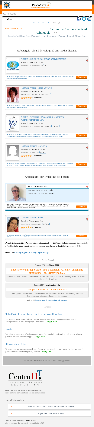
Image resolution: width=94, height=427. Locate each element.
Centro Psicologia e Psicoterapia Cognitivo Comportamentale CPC (42, 118)
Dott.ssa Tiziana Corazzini (34, 146)
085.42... (48, 126)
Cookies (67, 361)
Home (35, 23)
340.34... (51, 193)
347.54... (47, 94)
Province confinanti (13, 28)
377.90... (43, 152)
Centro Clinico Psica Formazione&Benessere (43, 58)
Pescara (50, 23)
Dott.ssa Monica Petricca (33, 217)
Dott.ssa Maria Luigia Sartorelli (37, 88)
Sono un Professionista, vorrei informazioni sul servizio (51, 406)
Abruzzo (44, 23)
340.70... (56, 126)
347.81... (46, 224)
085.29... (46, 65)
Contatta (81, 77)
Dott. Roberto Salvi (37, 186)
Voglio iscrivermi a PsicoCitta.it (51, 413)
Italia (39, 23)
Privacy (60, 361)
